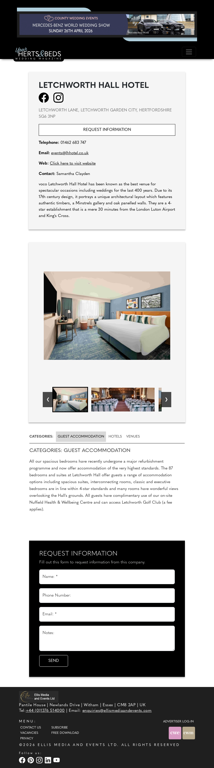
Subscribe (59, 727)
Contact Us (30, 727)
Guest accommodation (81, 437)
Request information (107, 130)
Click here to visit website (73, 164)
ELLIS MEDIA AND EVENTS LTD (77, 745)
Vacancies (29, 733)
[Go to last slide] (48, 399)
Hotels (115, 437)
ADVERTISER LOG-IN (178, 721)
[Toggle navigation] (189, 52)
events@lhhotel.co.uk (70, 153)
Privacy (26, 738)
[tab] (42, 436)
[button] (70, 399)
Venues (133, 437)
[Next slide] (166, 399)
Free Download (65, 733)
